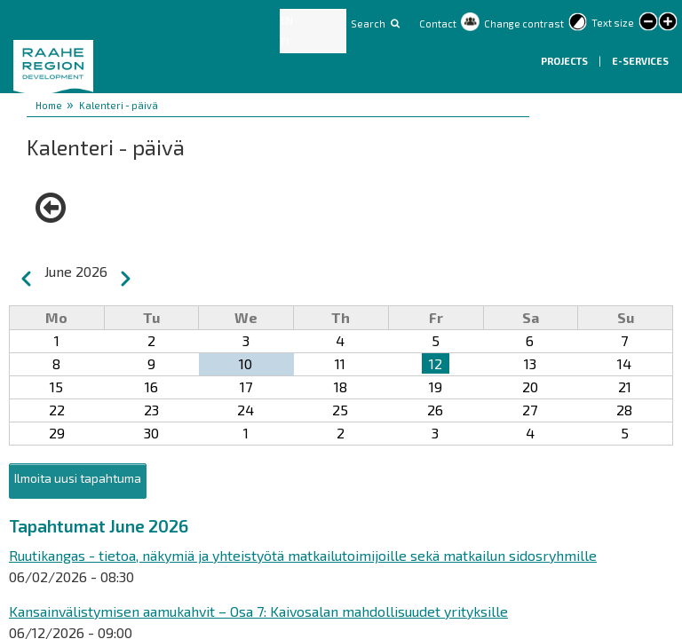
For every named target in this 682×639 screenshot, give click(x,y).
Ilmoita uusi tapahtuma (77, 477)
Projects (565, 61)
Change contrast (524, 23)
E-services (640, 61)
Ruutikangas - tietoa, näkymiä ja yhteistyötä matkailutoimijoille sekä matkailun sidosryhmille (303, 555)
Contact (437, 23)
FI (285, 41)
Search (368, 23)
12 (435, 363)
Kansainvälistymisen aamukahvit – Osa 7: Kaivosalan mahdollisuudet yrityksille (258, 611)
